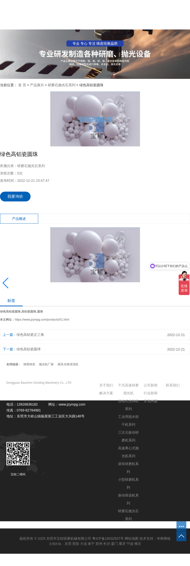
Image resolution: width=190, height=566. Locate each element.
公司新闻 (150, 385)
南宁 (91, 544)
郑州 (99, 544)
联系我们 (173, 385)
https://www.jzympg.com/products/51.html (42, 319)
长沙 (106, 544)
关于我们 (106, 385)
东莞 (68, 544)
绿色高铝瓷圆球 (29, 349)
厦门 (114, 544)
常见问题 (150, 401)
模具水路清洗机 (68, 364)
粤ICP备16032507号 (108, 538)
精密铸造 (29, 364)
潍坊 (137, 544)
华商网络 (164, 538)
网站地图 (131, 538)
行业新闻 (150, 393)
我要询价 (15, 196)
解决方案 (106, 393)
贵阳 (75, 544)
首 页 (22, 85)
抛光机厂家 (46, 364)
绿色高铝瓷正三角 (30, 335)
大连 (83, 544)
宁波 (129, 544)
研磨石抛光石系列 (61, 85)
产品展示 (37, 85)
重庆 (122, 544)
